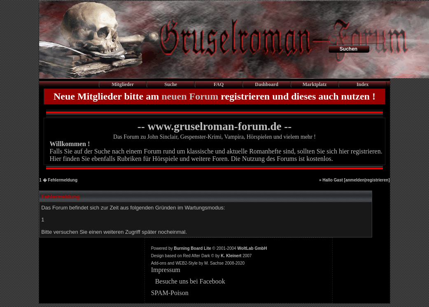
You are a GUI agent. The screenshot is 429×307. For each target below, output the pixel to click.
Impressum (165, 269)
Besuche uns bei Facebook (190, 281)
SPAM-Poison (170, 292)
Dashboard (266, 84)
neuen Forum (189, 96)
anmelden (355, 180)
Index (362, 84)
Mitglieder (123, 84)
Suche (170, 84)
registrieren (377, 180)
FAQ (219, 84)
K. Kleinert (231, 256)
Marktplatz (315, 84)
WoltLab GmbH (252, 248)
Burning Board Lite (192, 248)
